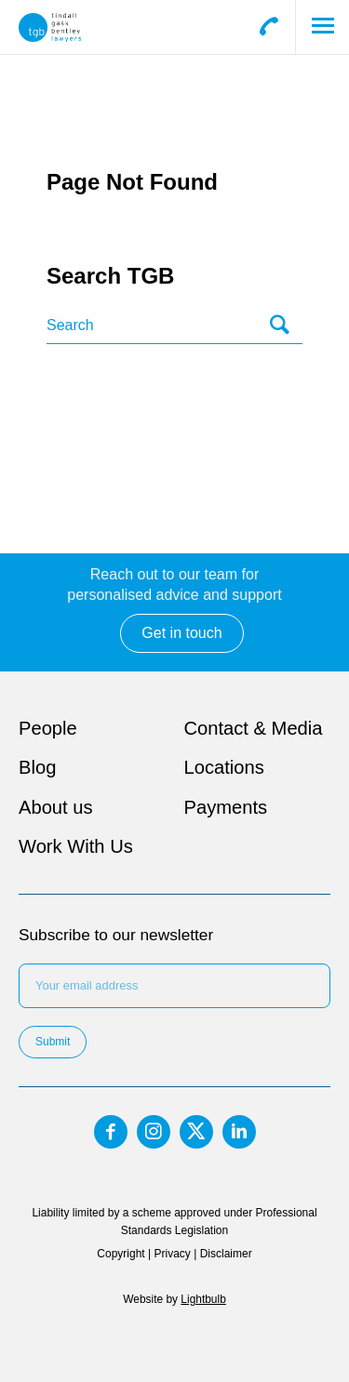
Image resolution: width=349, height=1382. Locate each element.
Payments (226, 807)
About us (56, 807)
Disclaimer (226, 1253)
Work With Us (76, 846)
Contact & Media (253, 728)
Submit (52, 1041)
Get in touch (181, 633)
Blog (37, 767)
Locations (224, 767)
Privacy (172, 1253)
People (48, 728)
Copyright (120, 1253)
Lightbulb (203, 1299)
